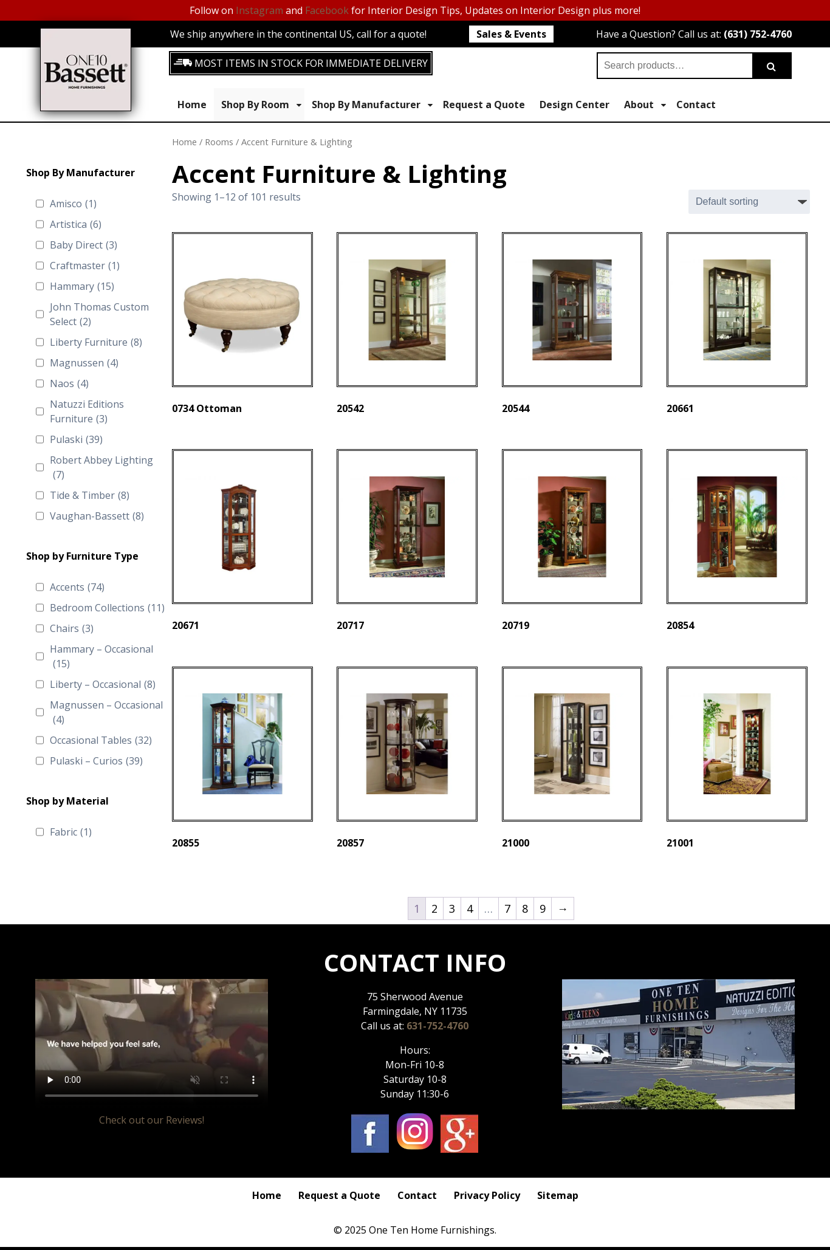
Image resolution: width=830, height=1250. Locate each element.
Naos (69, 383)
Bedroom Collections (107, 607)
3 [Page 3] (452, 908)
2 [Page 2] (434, 908)
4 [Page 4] (470, 908)
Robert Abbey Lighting (101, 467)
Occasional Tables (101, 740)
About (645, 105)
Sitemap (557, 1195)
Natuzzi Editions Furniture (87, 411)
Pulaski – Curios (96, 761)
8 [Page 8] (525, 908)
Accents (77, 587)
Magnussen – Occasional (106, 712)
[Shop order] (749, 202)
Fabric (71, 832)
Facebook (327, 10)
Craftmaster (85, 265)
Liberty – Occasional (103, 684)
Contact (696, 104)
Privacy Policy (487, 1195)
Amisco (73, 203)
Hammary (82, 286)
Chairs (72, 628)
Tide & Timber (89, 495)
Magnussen (84, 362)
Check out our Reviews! (151, 1120)
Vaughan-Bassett (97, 516)
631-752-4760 (437, 1025)
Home (192, 104)
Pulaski (76, 439)
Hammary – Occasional (101, 656)
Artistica (75, 224)
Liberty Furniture (96, 342)
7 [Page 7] (507, 908)
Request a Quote (484, 104)
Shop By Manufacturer (372, 105)
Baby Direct (83, 245)
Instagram (259, 10)
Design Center (574, 104)
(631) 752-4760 (758, 34)
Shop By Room (261, 105)
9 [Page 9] (543, 908)
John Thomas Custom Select (99, 314)
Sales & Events (511, 34)
